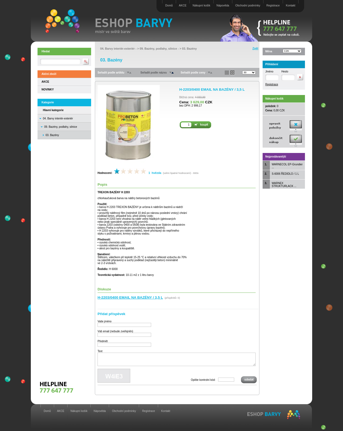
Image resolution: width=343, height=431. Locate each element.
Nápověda (223, 5)
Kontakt (290, 5)
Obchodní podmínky (247, 5)
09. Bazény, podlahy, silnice (60, 126)
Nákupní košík (201, 5)
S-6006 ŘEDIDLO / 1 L (285, 173)
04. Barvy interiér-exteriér (58, 118)
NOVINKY (48, 89)
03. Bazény (189, 48)
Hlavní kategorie (53, 110)
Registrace (273, 5)
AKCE (183, 5)
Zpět (255, 48)
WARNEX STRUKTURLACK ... (284, 185)
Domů (169, 5)
